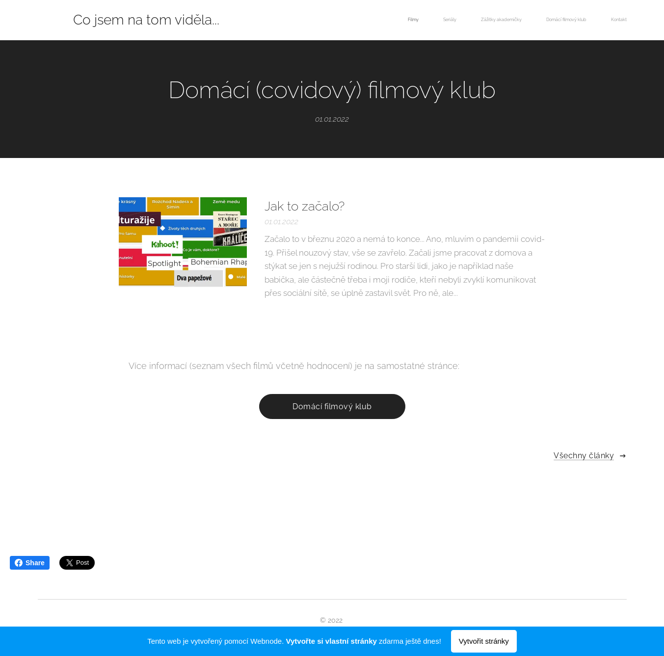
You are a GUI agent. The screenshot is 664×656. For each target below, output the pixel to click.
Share (30, 563)
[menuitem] (533, 20)
